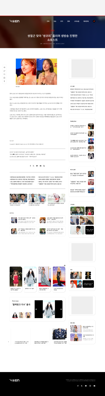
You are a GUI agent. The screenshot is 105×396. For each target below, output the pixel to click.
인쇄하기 (4, 78)
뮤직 (61, 21)
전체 (48, 21)
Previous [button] (36, 309)
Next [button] (61, 309)
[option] (48, 309)
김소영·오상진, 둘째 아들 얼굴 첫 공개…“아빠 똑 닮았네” (23, 156)
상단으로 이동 (4, 81)
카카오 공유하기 (37, 166)
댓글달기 (4, 74)
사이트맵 (90, 379)
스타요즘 (76, 21)
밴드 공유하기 (44, 166)
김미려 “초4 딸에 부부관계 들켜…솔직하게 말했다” (22, 152)
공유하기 (4, 71)
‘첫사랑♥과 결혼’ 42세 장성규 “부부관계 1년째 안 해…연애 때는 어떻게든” (28, 154)
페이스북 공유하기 (30, 166)
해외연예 (86, 21)
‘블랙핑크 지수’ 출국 (21, 304)
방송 (55, 21)
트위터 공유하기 (33, 166)
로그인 (94, 379)
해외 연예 (72, 323)
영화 (68, 21)
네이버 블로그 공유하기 (40, 166)
